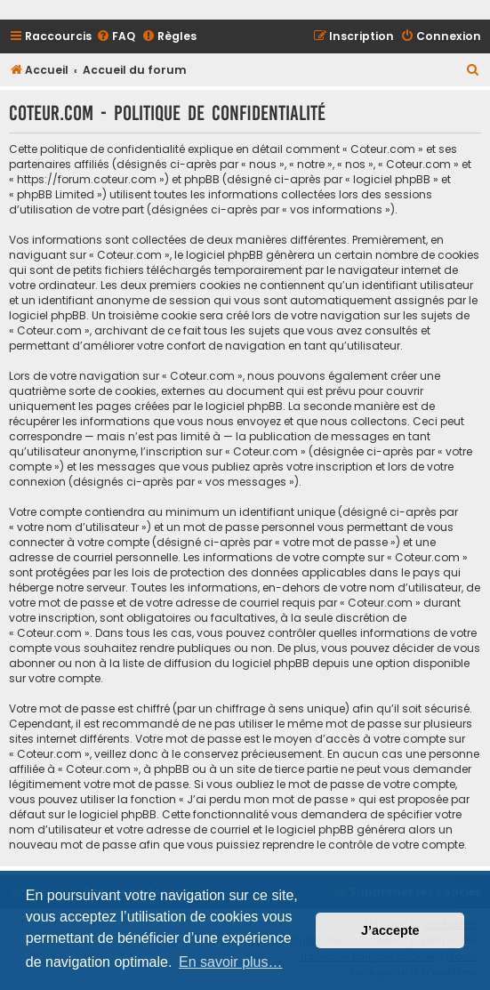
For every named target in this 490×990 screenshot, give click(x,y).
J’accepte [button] (390, 930)
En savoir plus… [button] (231, 962)
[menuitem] (115, 37)
